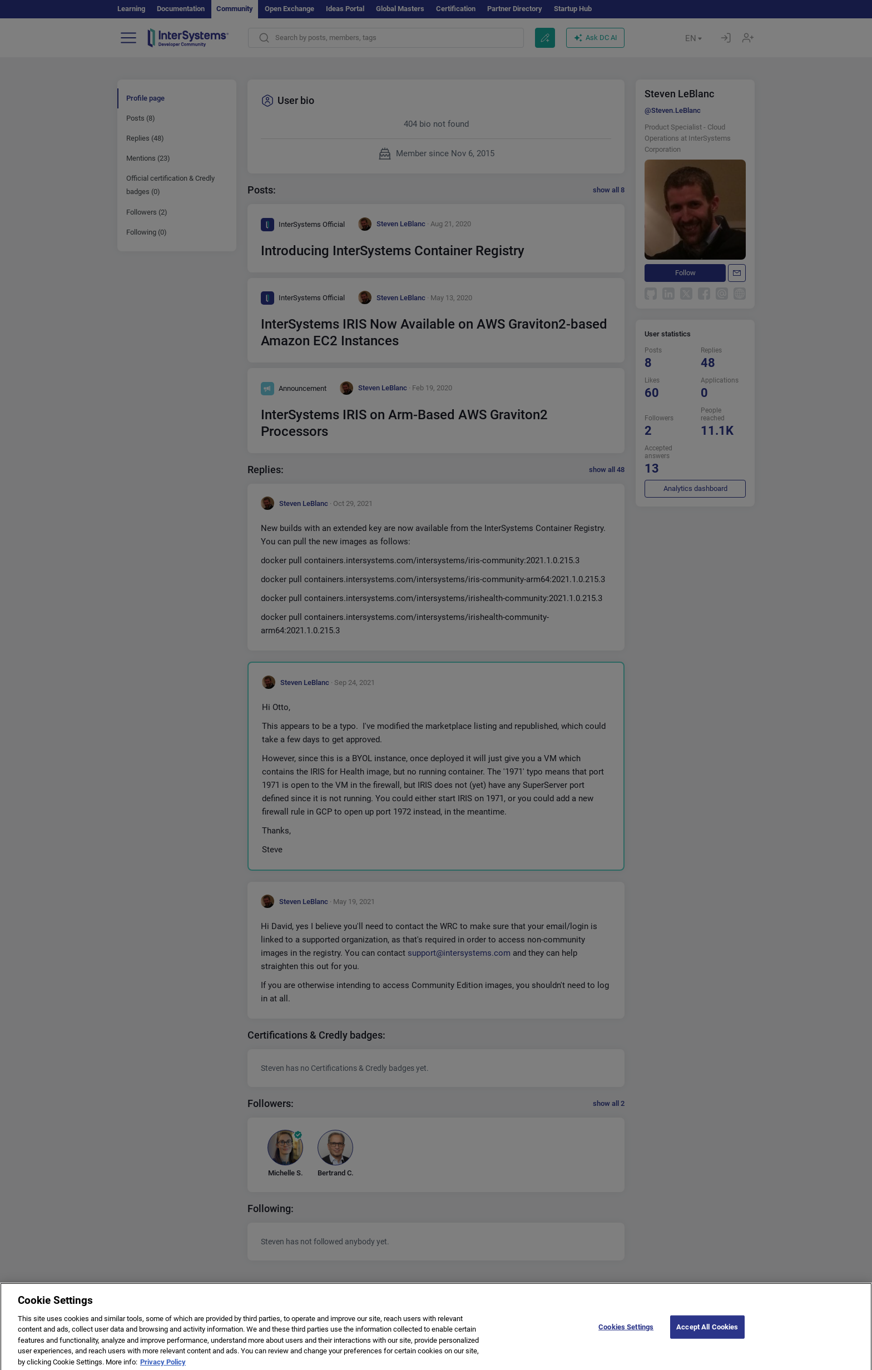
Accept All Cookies (707, 1332)
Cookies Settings (625, 1332)
